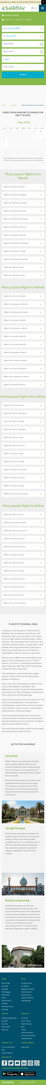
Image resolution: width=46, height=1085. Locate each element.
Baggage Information (27, 989)
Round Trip (7, 20)
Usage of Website (26, 1038)
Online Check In (6, 1001)
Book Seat (5, 986)
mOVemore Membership (9, 1018)
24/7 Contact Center (8, 1047)
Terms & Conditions (27, 1033)
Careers (23, 1030)
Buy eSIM (4, 1021)
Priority (4, 998)
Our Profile (24, 1018)
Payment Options (26, 992)
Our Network (25, 986)
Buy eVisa (5, 1024)
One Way (17, 20)
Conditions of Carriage (28, 1035)
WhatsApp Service (7, 1006)
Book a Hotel (6, 1027)
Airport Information (27, 998)
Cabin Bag (5, 1009)
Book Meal (5, 989)
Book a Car (5, 1030)
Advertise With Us (7, 1053)
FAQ (3, 1050)
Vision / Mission (26, 1021)
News (23, 1027)
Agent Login (25, 1047)
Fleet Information (26, 1024)
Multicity (27, 20)
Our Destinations (26, 983)
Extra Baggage (6, 992)
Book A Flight (6, 983)
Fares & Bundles (26, 1001)
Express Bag (5, 995)
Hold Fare (5, 1004)
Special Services (26, 995)
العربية (34, 8)
